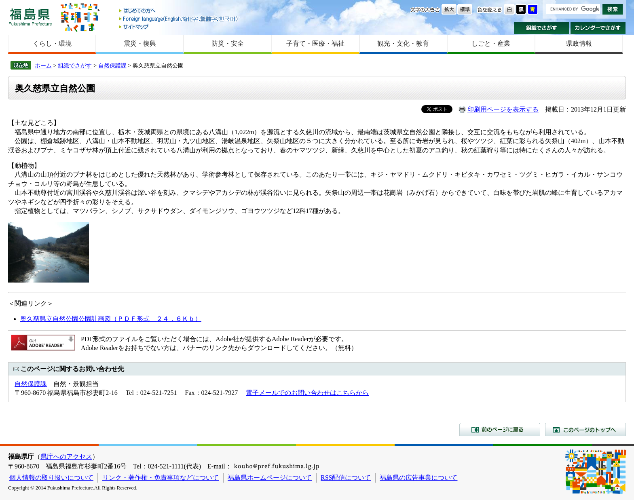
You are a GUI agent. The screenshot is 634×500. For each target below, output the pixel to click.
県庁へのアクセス (66, 456)
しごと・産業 (490, 43)
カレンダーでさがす (598, 28)
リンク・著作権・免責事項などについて (160, 477)
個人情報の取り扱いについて (51, 477)
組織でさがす (541, 28)
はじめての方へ (179, 11)
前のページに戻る (499, 429)
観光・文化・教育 (403, 43)
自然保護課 (112, 65)
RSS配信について (346, 477)
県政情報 (579, 43)
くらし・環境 (52, 43)
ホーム (43, 65)
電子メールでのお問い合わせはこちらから (307, 392)
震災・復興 (140, 43)
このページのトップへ (585, 429)
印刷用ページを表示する (503, 109)
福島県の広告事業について (418, 477)
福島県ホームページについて (270, 477)
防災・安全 (227, 43)
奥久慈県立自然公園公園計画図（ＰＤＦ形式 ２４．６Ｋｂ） (110, 318)
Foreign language (179, 19)
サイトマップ (179, 26)
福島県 (30, 16)
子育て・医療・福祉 (315, 43)
